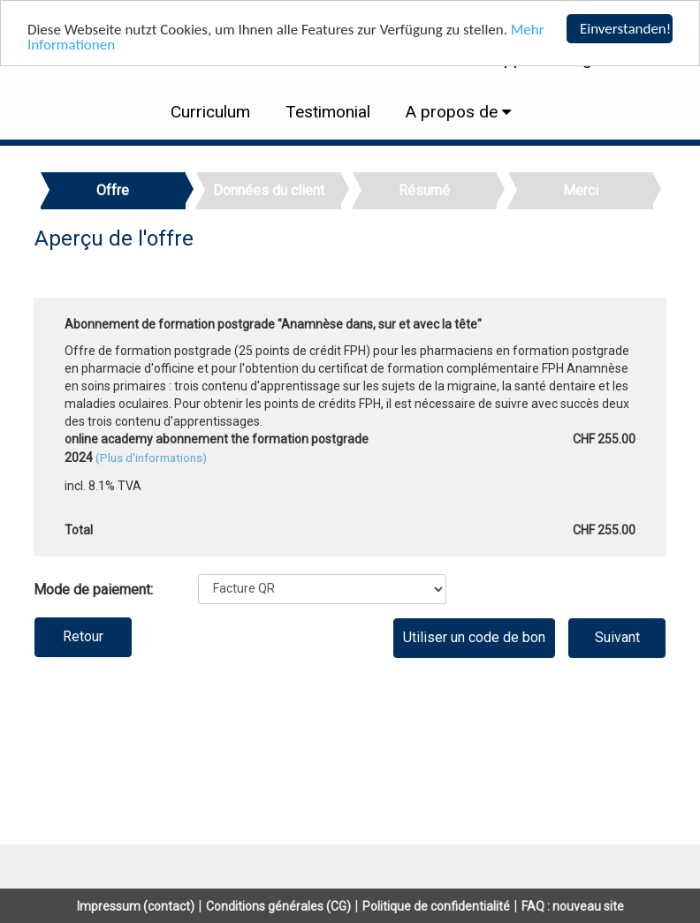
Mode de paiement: (93, 589)
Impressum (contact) (135, 906)
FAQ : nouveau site (572, 906)
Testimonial (327, 112)
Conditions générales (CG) (278, 906)
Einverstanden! (625, 28)
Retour (83, 636)
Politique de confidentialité (436, 906)
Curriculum (210, 112)
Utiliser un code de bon (474, 637)
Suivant (617, 637)
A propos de (454, 112)
